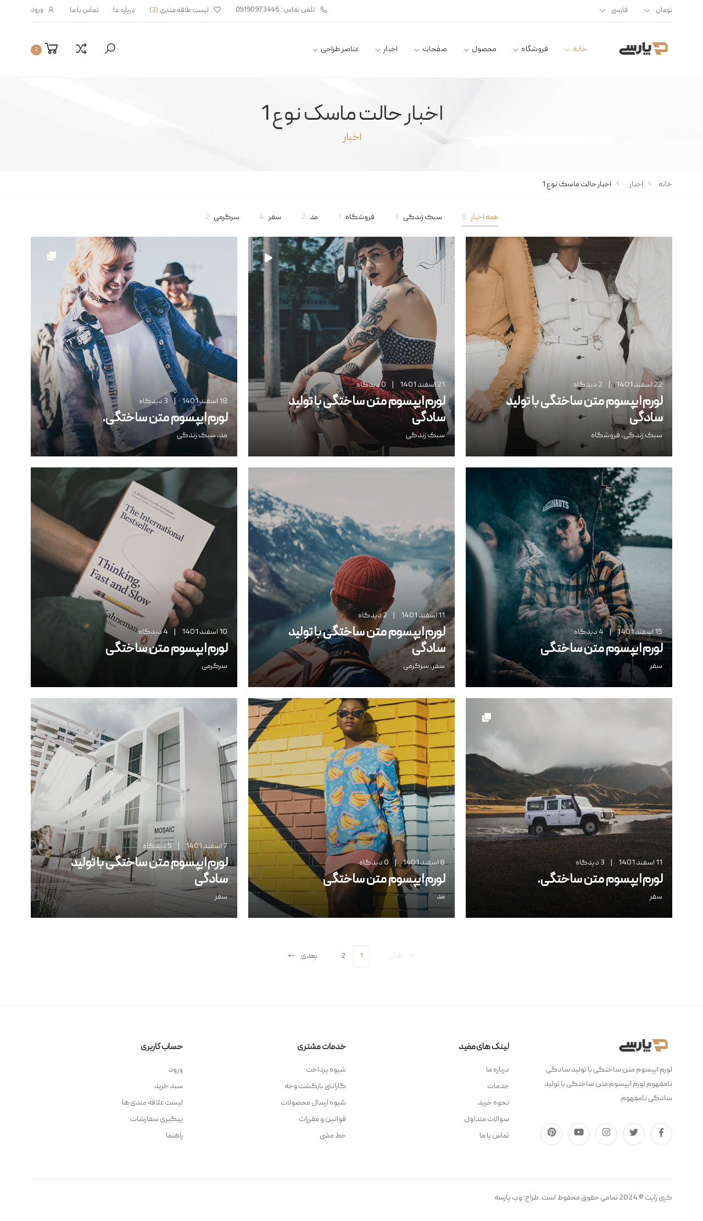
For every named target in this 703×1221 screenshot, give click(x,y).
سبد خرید (168, 1086)
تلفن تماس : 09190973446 (282, 10)
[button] (110, 50)
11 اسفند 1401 (423, 615)
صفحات (434, 49)
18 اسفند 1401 (204, 401)
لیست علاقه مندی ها (152, 1102)
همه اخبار (480, 217)
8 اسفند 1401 (424, 862)
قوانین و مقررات (322, 1119)
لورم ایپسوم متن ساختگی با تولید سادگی (583, 410)
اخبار (390, 49)
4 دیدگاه (589, 632)
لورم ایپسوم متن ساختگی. (164, 418)
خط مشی (333, 1135)
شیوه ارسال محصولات (313, 1102)
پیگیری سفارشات (156, 1119)
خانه (580, 49)
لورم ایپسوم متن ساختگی (601, 649)
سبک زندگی (418, 217)
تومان (664, 10)
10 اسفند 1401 (204, 632)
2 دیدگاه (587, 385)
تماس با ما (84, 10)
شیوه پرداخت (326, 1069)
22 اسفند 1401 (639, 385)
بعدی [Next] (302, 956)
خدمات (498, 1086)
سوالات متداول (486, 1119)
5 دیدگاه (157, 846)
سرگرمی (222, 217)
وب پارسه (508, 1197)
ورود (43, 10)
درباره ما (124, 10)
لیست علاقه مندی (185, 10)
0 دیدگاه (371, 385)
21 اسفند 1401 (422, 385)
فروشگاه (534, 49)
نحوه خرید (493, 1102)
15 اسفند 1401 (639, 632)
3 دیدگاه (153, 401)
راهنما (174, 1135)
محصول (484, 49)
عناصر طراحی (340, 49)
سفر (270, 217)
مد (309, 217)
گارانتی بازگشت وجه (315, 1086)
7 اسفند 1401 (206, 846)
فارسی (619, 10)
